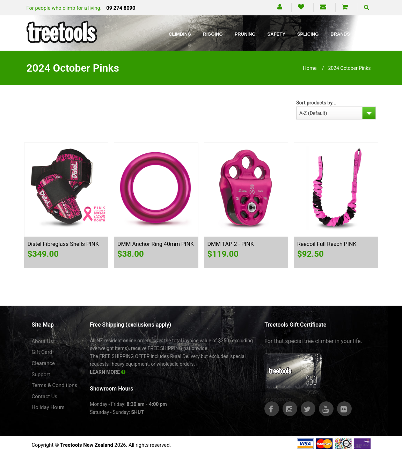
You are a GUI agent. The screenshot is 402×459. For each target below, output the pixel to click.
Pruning (245, 34)
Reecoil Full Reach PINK (326, 244)
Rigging (212, 34)
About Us (42, 341)
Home (310, 68)
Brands (340, 34)
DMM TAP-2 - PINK (230, 244)
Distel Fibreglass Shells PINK (63, 244)
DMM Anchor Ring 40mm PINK (155, 244)
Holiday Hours (48, 407)
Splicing (308, 34)
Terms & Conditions (55, 385)
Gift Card (42, 352)
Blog (368, 34)
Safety (276, 34)
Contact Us (45, 396)
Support (41, 374)
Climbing (180, 34)
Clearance (43, 363)
